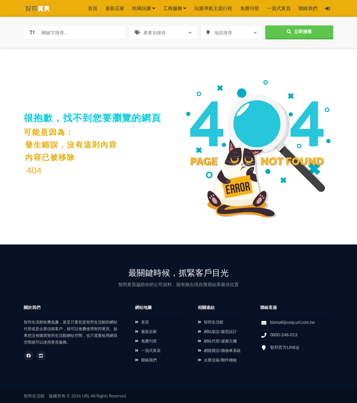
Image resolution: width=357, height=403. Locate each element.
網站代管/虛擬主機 (217, 341)
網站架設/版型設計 (217, 331)
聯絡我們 (307, 8)
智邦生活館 (210, 322)
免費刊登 (249, 8)
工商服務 (174, 8)
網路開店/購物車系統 (219, 350)
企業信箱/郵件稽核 (217, 360)
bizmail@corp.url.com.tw (292, 322)
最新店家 (114, 8)
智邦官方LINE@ (284, 347)
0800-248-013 (283, 334)
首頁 (92, 8)
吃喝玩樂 (143, 8)
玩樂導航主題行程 (213, 8)
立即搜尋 (299, 31)
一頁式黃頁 (279, 8)
